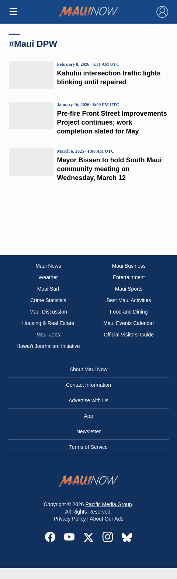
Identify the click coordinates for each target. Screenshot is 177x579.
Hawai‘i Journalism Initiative (48, 346)
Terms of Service (88, 447)
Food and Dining (129, 312)
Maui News (48, 266)
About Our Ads (106, 519)
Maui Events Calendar (128, 323)
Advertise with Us (88, 400)
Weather (48, 277)
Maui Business (129, 266)
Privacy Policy (70, 519)
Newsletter (88, 431)
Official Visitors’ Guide (129, 335)
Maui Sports (129, 289)
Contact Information (88, 385)
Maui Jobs (48, 335)
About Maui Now (89, 369)
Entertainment (129, 277)
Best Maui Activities (129, 300)
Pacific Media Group (109, 504)
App (88, 416)
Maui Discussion (48, 312)
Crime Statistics (48, 300)
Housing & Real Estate (48, 323)
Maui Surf (48, 289)
